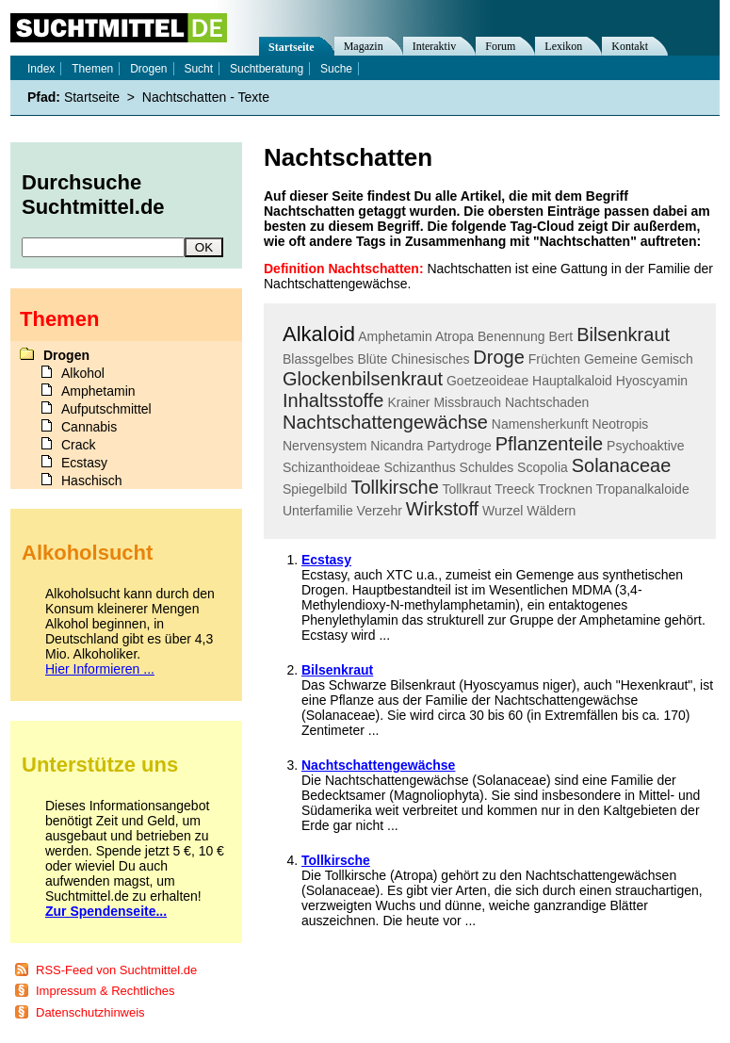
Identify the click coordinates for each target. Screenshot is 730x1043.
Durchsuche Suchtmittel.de (93, 195)
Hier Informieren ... (99, 668)
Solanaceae (622, 465)
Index (41, 68)
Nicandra (396, 445)
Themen (92, 68)
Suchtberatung (266, 68)
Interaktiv (435, 46)
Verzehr (379, 510)
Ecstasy (326, 559)
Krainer (408, 402)
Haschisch (91, 480)
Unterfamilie (318, 510)
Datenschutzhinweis (90, 1012)
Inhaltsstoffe (333, 400)
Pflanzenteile (549, 443)
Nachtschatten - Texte (205, 97)
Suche (336, 68)
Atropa (454, 336)
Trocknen (565, 489)
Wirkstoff (442, 508)
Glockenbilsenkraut (363, 378)
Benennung (511, 336)
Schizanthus (419, 467)
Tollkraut (466, 489)
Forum (500, 46)
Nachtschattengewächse (385, 422)
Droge (498, 357)
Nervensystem (324, 445)
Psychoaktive (645, 445)
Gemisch (667, 359)
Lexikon (563, 46)
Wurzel (502, 510)
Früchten (554, 359)
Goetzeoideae (487, 380)
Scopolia (542, 467)
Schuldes (487, 467)
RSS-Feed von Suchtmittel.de (116, 970)
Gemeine (611, 359)
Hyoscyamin (652, 380)
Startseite (291, 47)
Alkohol (83, 373)
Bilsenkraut (623, 334)
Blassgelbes (318, 359)
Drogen (148, 68)
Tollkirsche (394, 487)
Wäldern (551, 510)
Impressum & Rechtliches (105, 991)
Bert (561, 336)
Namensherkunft (540, 424)
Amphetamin (395, 336)
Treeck (514, 489)
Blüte (372, 359)
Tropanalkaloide (642, 489)
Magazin (363, 46)
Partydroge (459, 445)
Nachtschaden (547, 402)
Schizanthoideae (332, 467)
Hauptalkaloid (572, 380)
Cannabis (89, 426)
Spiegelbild (315, 489)
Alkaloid (319, 334)
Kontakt (629, 46)
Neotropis (620, 424)
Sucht (198, 68)
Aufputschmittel (106, 408)
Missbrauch (467, 402)
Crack (78, 444)
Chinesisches (430, 359)
